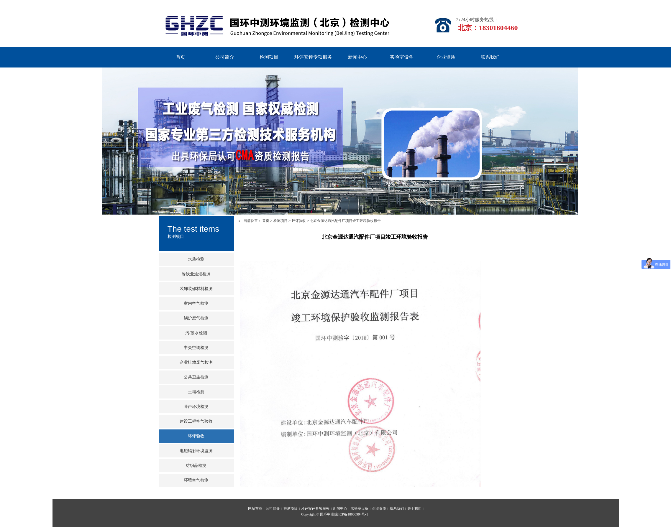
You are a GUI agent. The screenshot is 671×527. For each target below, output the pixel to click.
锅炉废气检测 (196, 318)
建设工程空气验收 (196, 421)
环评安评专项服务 (313, 57)
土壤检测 (196, 392)
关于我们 (414, 508)
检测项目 (269, 57)
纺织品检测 (196, 465)
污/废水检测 (196, 333)
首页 (180, 57)
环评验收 (196, 436)
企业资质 (446, 57)
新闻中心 (357, 57)
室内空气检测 (196, 303)
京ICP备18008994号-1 (351, 514)
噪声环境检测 (196, 406)
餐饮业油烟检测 (196, 274)
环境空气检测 (196, 480)
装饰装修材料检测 (196, 288)
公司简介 (224, 57)
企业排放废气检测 (196, 362)
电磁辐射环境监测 (196, 451)
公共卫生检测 (196, 377)
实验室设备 (402, 57)
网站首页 (255, 508)
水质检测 (196, 259)
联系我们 (490, 57)
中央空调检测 (196, 347)
